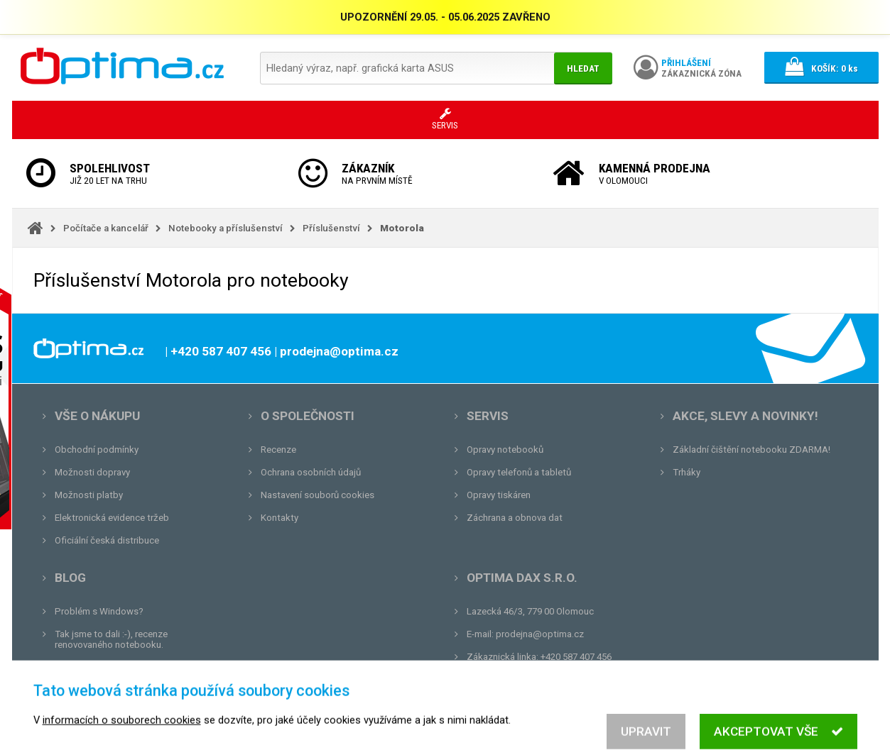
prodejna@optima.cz (540, 634)
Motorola (402, 228)
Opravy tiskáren (499, 495)
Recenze (278, 449)
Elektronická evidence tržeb (112, 517)
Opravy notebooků (505, 449)
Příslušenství (331, 228)
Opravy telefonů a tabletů (519, 472)
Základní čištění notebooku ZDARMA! (751, 449)
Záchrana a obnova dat (515, 517)
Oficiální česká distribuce (107, 540)
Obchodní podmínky (97, 449)
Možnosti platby (89, 495)
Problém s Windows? (99, 611)
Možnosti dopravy (92, 472)
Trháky (686, 472)
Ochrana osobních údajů (311, 472)
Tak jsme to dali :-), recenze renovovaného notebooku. (111, 639)
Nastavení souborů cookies (317, 495)
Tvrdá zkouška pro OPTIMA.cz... (121, 690)
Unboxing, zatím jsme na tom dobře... (132, 667)
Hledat (583, 68)
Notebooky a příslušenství (225, 228)
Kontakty (279, 517)
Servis (488, 416)
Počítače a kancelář (105, 228)
